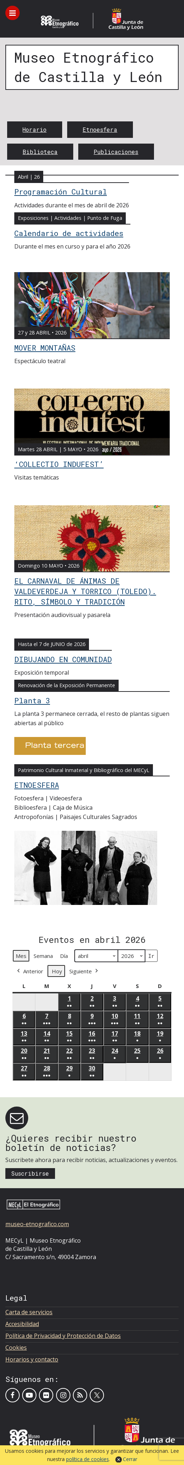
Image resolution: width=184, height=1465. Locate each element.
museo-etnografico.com (37, 1224)
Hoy (57, 971)
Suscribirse (30, 1173)
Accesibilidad (22, 1324)
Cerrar (130, 1459)
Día (64, 955)
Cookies (16, 1347)
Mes (21, 955)
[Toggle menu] (12, 13)
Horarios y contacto (31, 1359)
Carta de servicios (29, 1312)
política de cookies (87, 1459)
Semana (43, 955)
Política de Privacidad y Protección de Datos (63, 1336)
